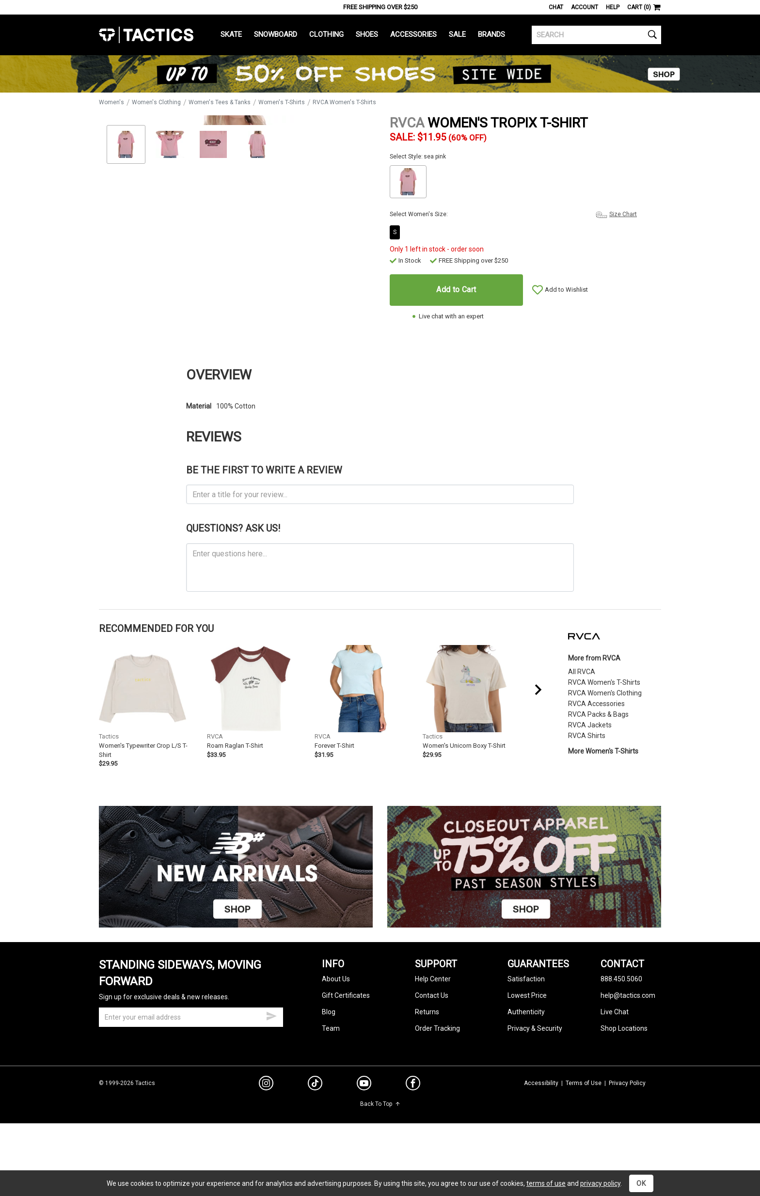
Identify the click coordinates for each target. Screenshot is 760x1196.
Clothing (326, 34)
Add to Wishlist (566, 289)
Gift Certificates (346, 1043)
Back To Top (380, 1151)
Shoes (367, 34)
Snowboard (275, 34)
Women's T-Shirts (281, 102)
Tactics (146, 35)
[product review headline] (380, 541)
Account (584, 7)
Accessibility (541, 1130)
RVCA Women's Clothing (605, 740)
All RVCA (581, 719)
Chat (556, 7)
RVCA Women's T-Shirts (344, 102)
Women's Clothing (156, 102)
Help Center (433, 1026)
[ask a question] (380, 614)
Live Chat (615, 1059)
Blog (328, 1059)
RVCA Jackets (590, 772)
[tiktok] (315, 1132)
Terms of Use (584, 1130)
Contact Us (431, 1043)
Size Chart (623, 214)
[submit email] (271, 1062)
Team (331, 1076)
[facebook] (413, 1132)
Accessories (413, 34)
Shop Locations (624, 1076)
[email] (191, 1064)
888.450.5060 (621, 1026)
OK (641, 1183)
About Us (336, 1026)
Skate (231, 34)
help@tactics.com (628, 1043)
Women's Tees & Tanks (220, 102)
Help (612, 7)
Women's (111, 102)
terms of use (546, 1183)
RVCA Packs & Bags (598, 761)
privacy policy (600, 1183)
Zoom (115, 321)
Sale (457, 34)
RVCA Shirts (586, 783)
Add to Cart (456, 289)
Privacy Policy (627, 1130)
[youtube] (364, 1132)
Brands (491, 34)
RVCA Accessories (596, 751)
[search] (596, 35)
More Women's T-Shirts (603, 798)
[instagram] (266, 1132)
